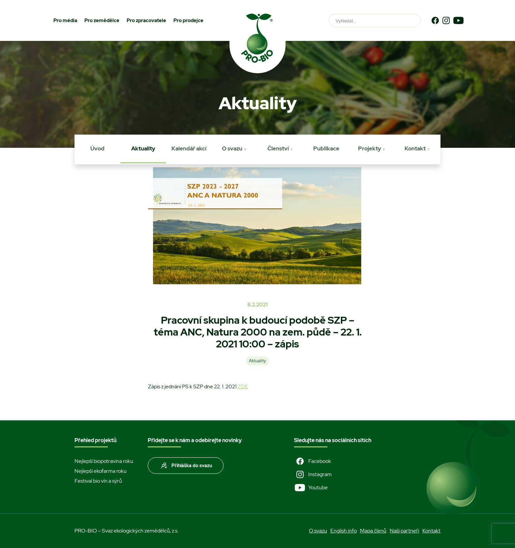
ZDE (243, 386)
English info (343, 530)
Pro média (65, 20)
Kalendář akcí (188, 148)
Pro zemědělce (101, 20)
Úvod (97, 148)
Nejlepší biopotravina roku (104, 461)
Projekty (369, 148)
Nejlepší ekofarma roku (101, 470)
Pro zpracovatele (146, 20)
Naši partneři (404, 530)
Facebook (312, 461)
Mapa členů (373, 530)
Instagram (313, 474)
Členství (278, 148)
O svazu (232, 148)
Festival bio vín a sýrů (98, 480)
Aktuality (143, 148)
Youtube (311, 487)
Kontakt (415, 148)
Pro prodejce (188, 20)
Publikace (326, 148)
